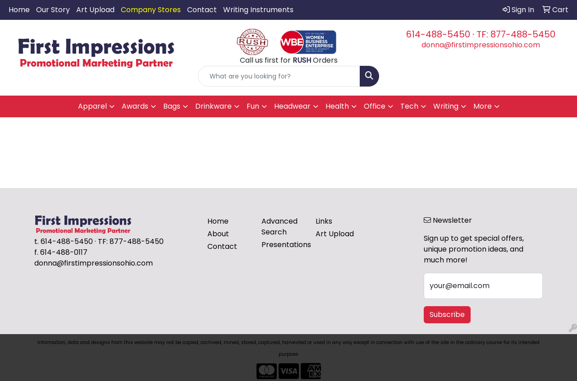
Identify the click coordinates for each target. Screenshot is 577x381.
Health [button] (337, 106)
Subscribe (447, 314)
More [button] (482, 106)
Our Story (53, 10)
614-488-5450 (438, 34)
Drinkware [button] (213, 106)
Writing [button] (445, 106)
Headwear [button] (292, 106)
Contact (202, 10)
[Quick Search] (279, 76)
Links (324, 221)
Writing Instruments (258, 10)
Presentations (283, 244)
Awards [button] (135, 106)
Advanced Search (279, 226)
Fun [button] (253, 106)
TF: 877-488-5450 (515, 34)
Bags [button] (171, 106)
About (218, 234)
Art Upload (95, 10)
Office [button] (374, 106)
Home (19, 10)
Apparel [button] (92, 106)
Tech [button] (409, 106)
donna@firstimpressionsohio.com (480, 45)
